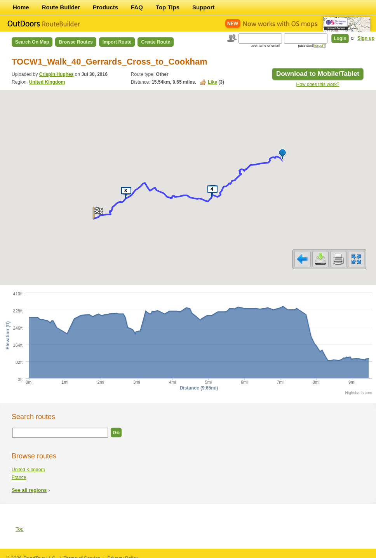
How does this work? (317, 84)
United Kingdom (47, 82)
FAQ (137, 7)
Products (105, 7)
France (19, 472)
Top (20, 524)
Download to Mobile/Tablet (317, 73)
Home (21, 7)
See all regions (29, 485)
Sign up (365, 38)
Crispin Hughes (56, 74)
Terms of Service (81, 553)
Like (212, 82)
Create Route (155, 42)
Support (203, 7)
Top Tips (167, 7)
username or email (265, 45)
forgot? (319, 45)
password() (312, 45)
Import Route (117, 42)
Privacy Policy (122, 553)
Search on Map (32, 42)
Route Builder (61, 7)
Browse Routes (75, 42)
